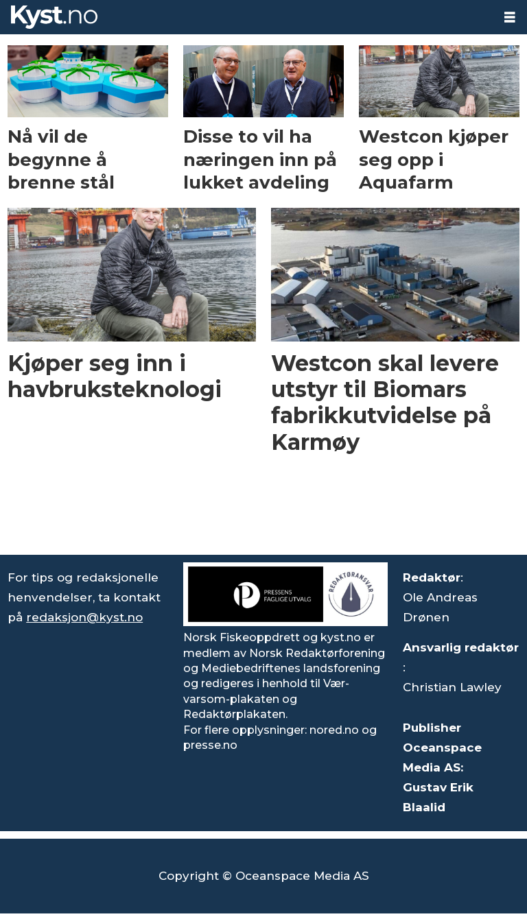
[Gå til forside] (54, 17)
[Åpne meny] (509, 17)
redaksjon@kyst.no (84, 617)
